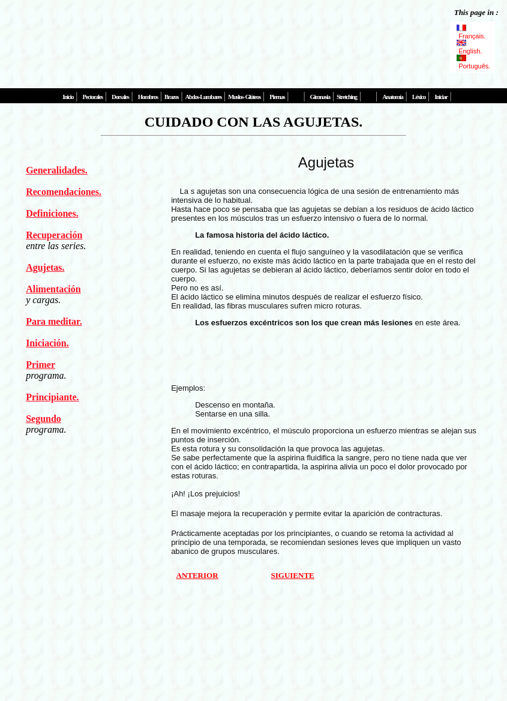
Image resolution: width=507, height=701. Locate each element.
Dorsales (120, 97)
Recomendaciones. (63, 192)
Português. (472, 62)
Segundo (43, 419)
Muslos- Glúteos (244, 97)
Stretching (347, 97)
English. (470, 47)
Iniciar (440, 97)
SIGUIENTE (292, 575)
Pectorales (92, 97)
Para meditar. (54, 321)
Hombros (148, 97)
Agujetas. (45, 267)
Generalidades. (57, 170)
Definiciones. (52, 213)
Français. (471, 32)
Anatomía (392, 97)
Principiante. (52, 397)
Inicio (67, 97)
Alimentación (53, 289)
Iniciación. (47, 343)
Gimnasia (320, 97)
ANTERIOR (197, 575)
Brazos (171, 97)
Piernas (276, 97)
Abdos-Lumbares (203, 97)
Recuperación (54, 235)
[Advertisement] (224, 39)
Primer (40, 365)
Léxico (418, 97)
